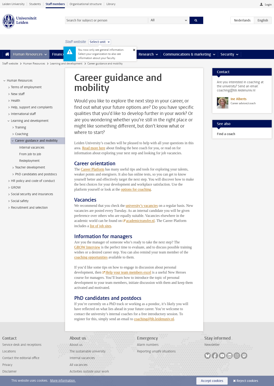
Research (146, 54)
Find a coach (226, 134)
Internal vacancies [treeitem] (31, 147)
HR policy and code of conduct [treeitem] (31, 181)
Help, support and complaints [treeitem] (30, 107)
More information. (63, 380)
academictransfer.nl (140, 221)
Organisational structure (86, 4)
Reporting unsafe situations (156, 351)
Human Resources (27, 54)
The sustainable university (87, 351)
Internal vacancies (82, 358)
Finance (58, 54)
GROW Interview (87, 247)
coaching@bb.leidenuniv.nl (154, 319)
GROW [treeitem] (14, 187)
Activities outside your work (89, 371)
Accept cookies (212, 381)
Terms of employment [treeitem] (24, 87)
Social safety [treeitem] (18, 201)
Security (227, 54)
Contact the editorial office (20, 358)
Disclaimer (9, 371)
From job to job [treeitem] (30, 154)
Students (35, 4)
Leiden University (13, 4)
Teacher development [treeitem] (28, 167)
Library (110, 4)
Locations (9, 351)
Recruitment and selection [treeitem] (27, 207)
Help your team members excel (128, 272)
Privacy (7, 365)
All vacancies (78, 365)
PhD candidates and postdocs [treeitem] (34, 174)
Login (268, 4)
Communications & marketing (187, 54)
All (153, 20)
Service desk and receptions (21, 345)
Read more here (93, 148)
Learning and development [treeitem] (27, 121)
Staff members (55, 4)
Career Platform (92, 169)
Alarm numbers (147, 345)
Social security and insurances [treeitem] (30, 194)
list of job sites (100, 226)
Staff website (10, 63)
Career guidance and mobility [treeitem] (34, 140)
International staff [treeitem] (21, 114)
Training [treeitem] (18, 127)
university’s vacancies (142, 206)
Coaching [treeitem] (19, 134)
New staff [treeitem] (16, 94)
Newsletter (212, 345)
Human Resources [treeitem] (17, 80)
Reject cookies (247, 381)
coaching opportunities (91, 257)
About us (76, 345)
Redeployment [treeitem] (29, 161)
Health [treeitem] (13, 100)
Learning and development (66, 63)
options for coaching (136, 189)
